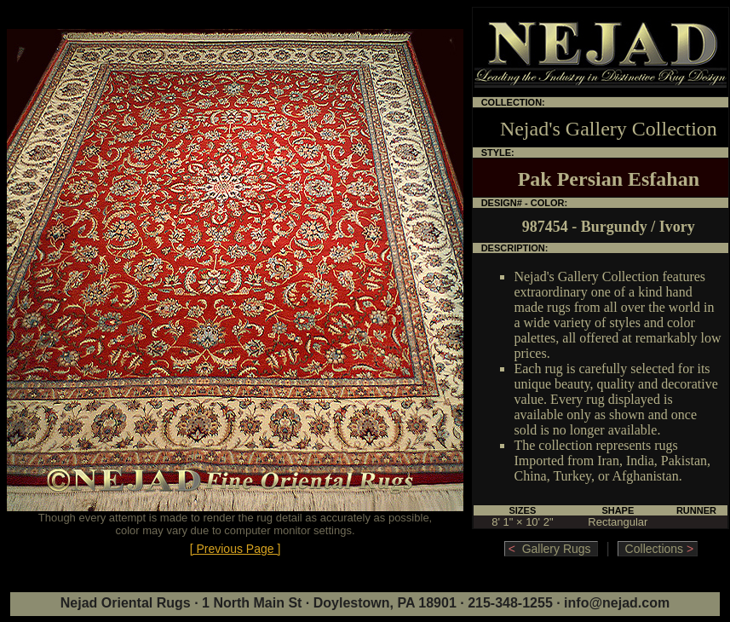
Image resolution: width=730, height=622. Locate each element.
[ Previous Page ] (235, 549)
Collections (657, 549)
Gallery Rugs (551, 549)
